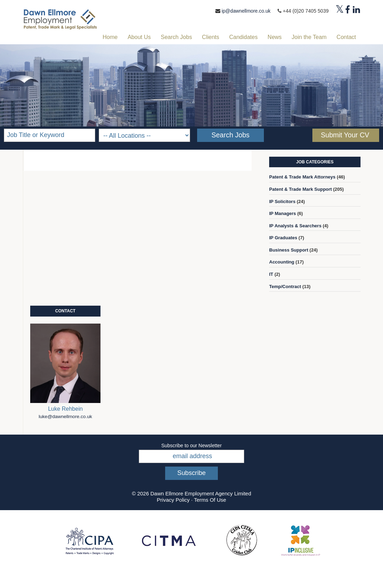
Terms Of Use (210, 499)
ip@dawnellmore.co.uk (246, 11)
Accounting (281, 262)
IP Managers (282, 213)
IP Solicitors (282, 201)
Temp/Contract (285, 286)
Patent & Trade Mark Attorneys (302, 177)
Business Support (288, 249)
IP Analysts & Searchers (295, 225)
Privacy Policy (173, 499)
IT (271, 274)
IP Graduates (283, 237)
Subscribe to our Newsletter (191, 445)
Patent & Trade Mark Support (300, 188)
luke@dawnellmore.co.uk (65, 416)
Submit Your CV (345, 134)
